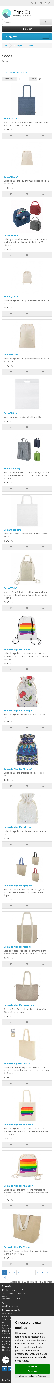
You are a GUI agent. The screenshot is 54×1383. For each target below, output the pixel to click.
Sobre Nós (7, 1313)
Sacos (32, 45)
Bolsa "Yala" (10, 588)
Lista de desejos (9, 1347)
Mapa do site (8, 1330)
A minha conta (9, 1341)
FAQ (4, 1322)
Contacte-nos (8, 1325)
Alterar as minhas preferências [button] (32, 1376)
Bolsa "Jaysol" (11, 296)
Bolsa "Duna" (11, 176)
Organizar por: (10, 79)
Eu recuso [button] (32, 1371)
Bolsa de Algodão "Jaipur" (18, 885)
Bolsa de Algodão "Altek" (17, 649)
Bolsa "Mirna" (11, 413)
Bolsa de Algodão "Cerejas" (18, 710)
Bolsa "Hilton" (11, 235)
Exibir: (33, 79)
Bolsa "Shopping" (13, 529)
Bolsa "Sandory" (12, 468)
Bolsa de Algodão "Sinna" (17, 1247)
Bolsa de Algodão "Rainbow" (19, 1124)
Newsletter (7, 1350)
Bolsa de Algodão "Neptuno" (19, 1005)
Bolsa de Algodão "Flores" (18, 827)
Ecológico (18, 45)
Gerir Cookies (8, 1333)
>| (5, 1277)
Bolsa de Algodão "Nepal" (18, 946)
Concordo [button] (32, 1366)
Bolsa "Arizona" (12, 118)
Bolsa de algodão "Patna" (17, 1063)
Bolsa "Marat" (11, 354)
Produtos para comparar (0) (15, 72)
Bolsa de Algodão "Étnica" (18, 768)
